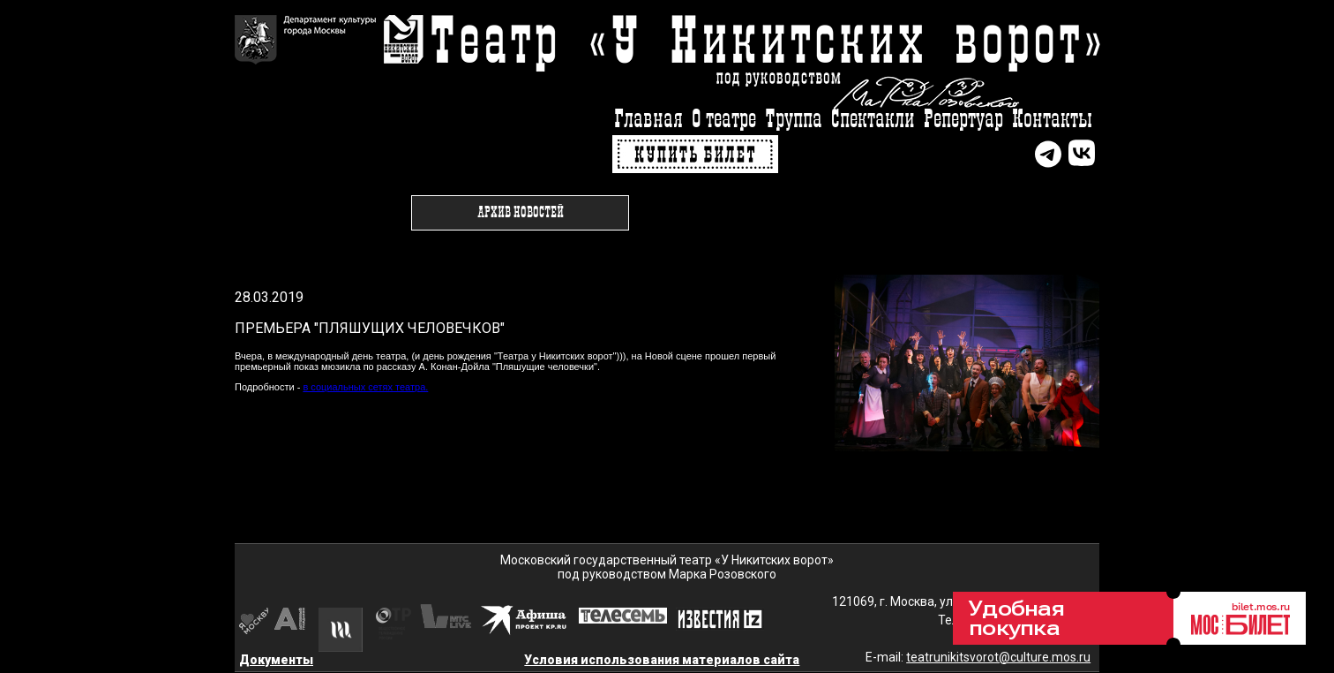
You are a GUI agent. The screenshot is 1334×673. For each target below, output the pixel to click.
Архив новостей (520, 213)
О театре (724, 120)
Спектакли (873, 120)
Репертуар (963, 120)
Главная (648, 120)
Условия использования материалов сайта (661, 660)
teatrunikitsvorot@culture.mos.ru (998, 657)
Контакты (1052, 120)
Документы (276, 660)
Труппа (793, 120)
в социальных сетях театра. (365, 387)
